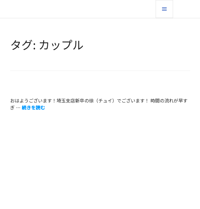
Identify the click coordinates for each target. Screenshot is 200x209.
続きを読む (33, 107)
